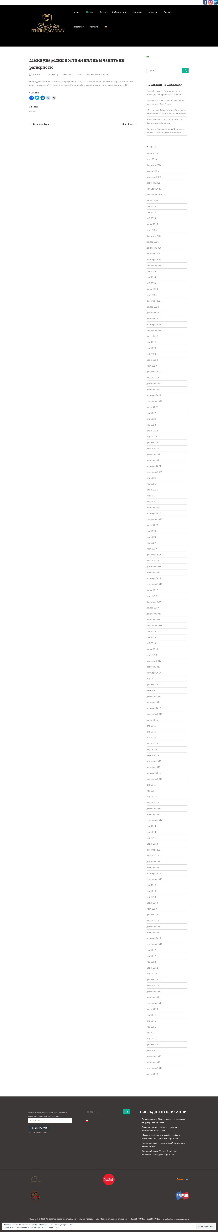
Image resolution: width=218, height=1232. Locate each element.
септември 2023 (154, 330)
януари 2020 (153, 560)
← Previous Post (39, 124)
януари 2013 (153, 920)
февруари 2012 (154, 979)
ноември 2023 (153, 318)
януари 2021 (153, 501)
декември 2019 (154, 566)
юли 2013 (151, 885)
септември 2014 (154, 820)
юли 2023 (151, 342)
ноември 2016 (153, 702)
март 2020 (152, 548)
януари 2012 (153, 985)
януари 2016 (153, 755)
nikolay (53, 74)
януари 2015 (153, 802)
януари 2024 (153, 307)
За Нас (103, 12)
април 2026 (152, 153)
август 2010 (152, 1074)
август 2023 (152, 336)
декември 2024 (154, 247)
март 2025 (152, 230)
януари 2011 (153, 1050)
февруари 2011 (154, 1044)
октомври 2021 (154, 466)
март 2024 (152, 295)
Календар (153, 12)
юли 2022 (151, 413)
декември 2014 (154, 808)
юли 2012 (151, 950)
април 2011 (152, 1032)
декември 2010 (154, 1056)
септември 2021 (154, 472)
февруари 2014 (154, 849)
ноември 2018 (153, 619)
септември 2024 (154, 265)
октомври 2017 (154, 672)
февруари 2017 (154, 684)
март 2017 (152, 678)
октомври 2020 (154, 513)
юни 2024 (151, 277)
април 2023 (152, 360)
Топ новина (104, 74)
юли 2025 (151, 206)
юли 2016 (151, 725)
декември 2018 (154, 613)
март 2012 (152, 973)
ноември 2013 (153, 867)
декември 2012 (154, 926)
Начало (76, 12)
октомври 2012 (154, 938)
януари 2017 (153, 690)
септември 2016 (154, 714)
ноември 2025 (153, 182)
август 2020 (152, 525)
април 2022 (152, 430)
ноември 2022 (153, 389)
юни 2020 (151, 537)
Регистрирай (39, 1128)
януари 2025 (153, 242)
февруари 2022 (154, 442)
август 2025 (152, 200)
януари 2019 (153, 607)
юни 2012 (151, 956)
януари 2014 (153, 855)
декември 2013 (154, 861)
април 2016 (152, 743)
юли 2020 (151, 531)
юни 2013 (151, 891)
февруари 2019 (154, 602)
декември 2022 (154, 383)
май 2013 (151, 897)
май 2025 (151, 218)
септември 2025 (154, 194)
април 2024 (152, 289)
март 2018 (152, 655)
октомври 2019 (154, 578)
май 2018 (151, 643)
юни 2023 (151, 348)
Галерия (168, 12)
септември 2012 (154, 944)
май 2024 (151, 283)
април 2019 (152, 590)
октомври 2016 (154, 708)
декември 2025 (154, 177)
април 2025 (152, 224)
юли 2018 (151, 631)
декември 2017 (154, 661)
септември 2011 (154, 1003)
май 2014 (151, 838)
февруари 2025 (154, 236)
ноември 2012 (153, 932)
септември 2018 (154, 625)
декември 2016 (154, 696)
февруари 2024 (154, 301)
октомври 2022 (154, 395)
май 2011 (151, 1027)
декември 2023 (154, 312)
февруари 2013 (154, 914)
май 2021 (151, 484)
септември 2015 (154, 779)
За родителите (119, 12)
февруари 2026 (154, 165)
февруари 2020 (154, 554)
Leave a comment (74, 74)
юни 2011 (151, 1021)
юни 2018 (151, 637)
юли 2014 (151, 826)
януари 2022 (153, 448)
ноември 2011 (153, 997)
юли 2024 (151, 271)
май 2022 (151, 425)
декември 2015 (154, 761)
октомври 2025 (154, 188)
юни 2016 (151, 731)
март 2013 (152, 908)
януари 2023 (153, 377)
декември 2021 (154, 454)
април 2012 (152, 967)
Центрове (137, 12)
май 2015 (151, 790)
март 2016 (152, 749)
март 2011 (152, 1038)
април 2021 (152, 489)
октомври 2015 (154, 773)
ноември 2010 (153, 1062)
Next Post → (129, 124)
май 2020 (151, 543)
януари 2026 (153, 171)
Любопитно (78, 26)
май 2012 (151, 962)
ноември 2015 (153, 767)
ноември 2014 (153, 814)
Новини (89, 12)
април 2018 (152, 649)
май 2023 (151, 354)
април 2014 (152, 843)
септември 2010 (154, 1068)
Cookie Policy (54, 1227)
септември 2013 (154, 879)
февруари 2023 (154, 371)
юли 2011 (151, 1015)
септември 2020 (154, 519)
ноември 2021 (153, 460)
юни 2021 (151, 478)
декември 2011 (154, 991)
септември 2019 (154, 584)
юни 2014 (151, 832)
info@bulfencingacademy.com (176, 1219)
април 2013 (152, 903)
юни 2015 (151, 784)
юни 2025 (151, 212)
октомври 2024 (154, 259)
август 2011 (152, 1009)
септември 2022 (154, 401)
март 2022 (152, 436)
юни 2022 (151, 419)
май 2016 (151, 737)
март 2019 (152, 596)
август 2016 (152, 720)
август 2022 (152, 407)
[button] (48, 26)
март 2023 (152, 366)
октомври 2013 (154, 873)
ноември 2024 (153, 253)
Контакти (94, 26)
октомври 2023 (154, 324)
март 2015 (152, 796)
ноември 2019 (153, 572)
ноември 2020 (153, 507)
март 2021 (152, 495)
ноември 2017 (153, 666)
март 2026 (152, 159)
